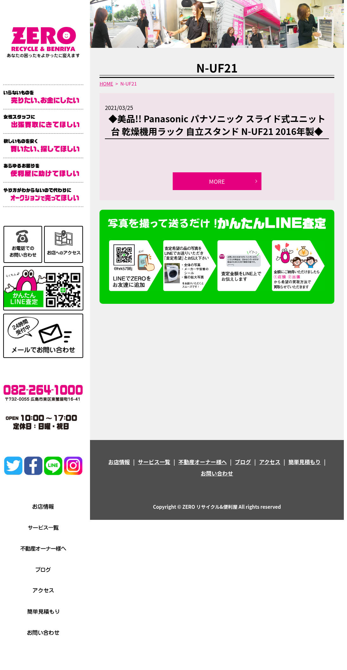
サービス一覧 (154, 462)
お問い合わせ (217, 473)
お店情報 (119, 462)
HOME (106, 83)
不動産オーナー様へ (202, 462)
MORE (217, 181)
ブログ (243, 462)
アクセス (269, 462)
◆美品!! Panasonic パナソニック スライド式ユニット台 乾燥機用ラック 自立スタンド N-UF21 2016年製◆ (216, 124)
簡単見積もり (304, 462)
